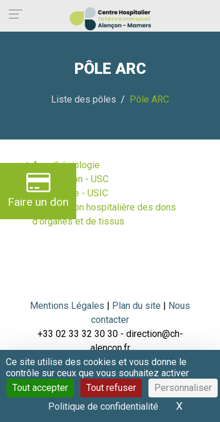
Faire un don (38, 189)
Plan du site (137, 305)
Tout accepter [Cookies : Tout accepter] (40, 387)
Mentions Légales (67, 305)
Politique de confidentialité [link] (103, 406)
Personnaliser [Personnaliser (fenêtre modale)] (183, 387)
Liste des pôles (83, 99)
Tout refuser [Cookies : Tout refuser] (111, 387)
